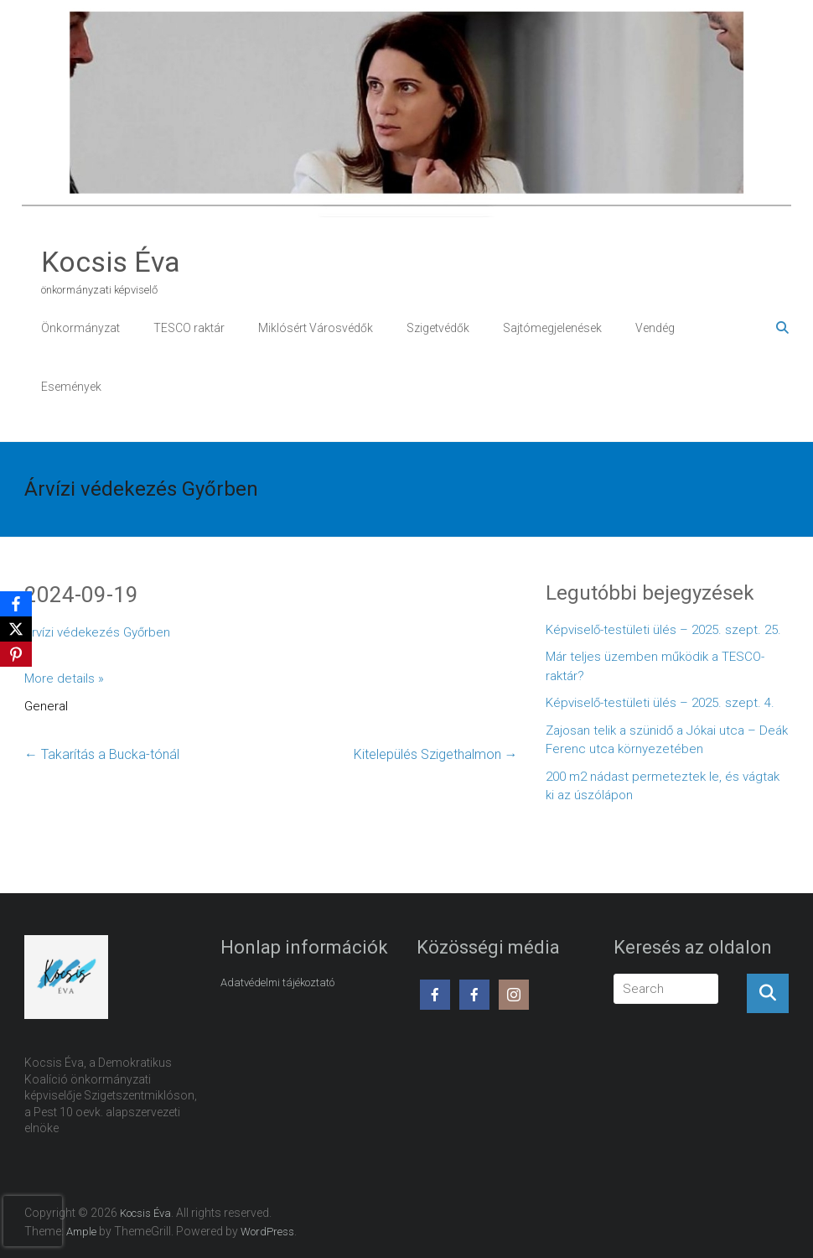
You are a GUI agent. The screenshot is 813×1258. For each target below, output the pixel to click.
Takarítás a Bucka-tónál (101, 754)
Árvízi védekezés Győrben (97, 632)
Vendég (655, 328)
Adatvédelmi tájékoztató (277, 982)
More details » (64, 678)
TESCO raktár (189, 328)
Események (71, 386)
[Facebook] (16, 603)
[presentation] (32, 1221)
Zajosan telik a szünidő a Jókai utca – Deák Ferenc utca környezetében (667, 740)
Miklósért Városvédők (315, 328)
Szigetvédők (437, 328)
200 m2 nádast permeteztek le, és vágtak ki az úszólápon (662, 786)
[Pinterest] (16, 654)
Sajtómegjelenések (552, 328)
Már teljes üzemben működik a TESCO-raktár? (655, 666)
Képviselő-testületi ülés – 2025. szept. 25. (663, 629)
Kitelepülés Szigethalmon (436, 754)
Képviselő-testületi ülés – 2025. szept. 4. (660, 702)
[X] (16, 629)
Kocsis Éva (110, 261)
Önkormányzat (80, 328)
